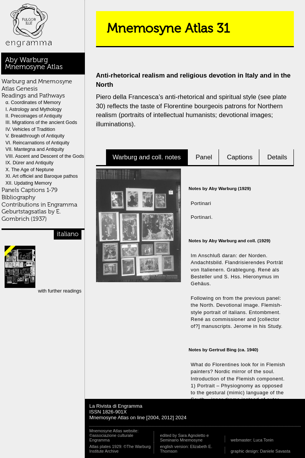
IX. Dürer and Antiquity (29, 162)
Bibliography (18, 197)
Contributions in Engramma (39, 204)
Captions (240, 157)
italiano (67, 234)
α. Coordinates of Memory (33, 102)
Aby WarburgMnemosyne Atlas (34, 63)
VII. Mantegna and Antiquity (34, 149)
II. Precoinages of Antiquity (33, 116)
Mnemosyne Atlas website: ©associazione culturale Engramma (113, 435)
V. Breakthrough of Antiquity (34, 136)
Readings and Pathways (33, 95)
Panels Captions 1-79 (30, 189)
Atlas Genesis (20, 88)
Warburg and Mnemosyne (37, 81)
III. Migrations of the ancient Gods (41, 122)
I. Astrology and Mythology (33, 109)
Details (277, 157)
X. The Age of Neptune (29, 169)
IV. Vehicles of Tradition (30, 129)
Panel (204, 157)
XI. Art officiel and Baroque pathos (41, 176)
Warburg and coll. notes (147, 157)
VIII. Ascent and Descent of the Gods (44, 156)
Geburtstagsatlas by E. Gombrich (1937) (31, 215)
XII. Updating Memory (28, 183)
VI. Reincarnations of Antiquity (37, 143)
